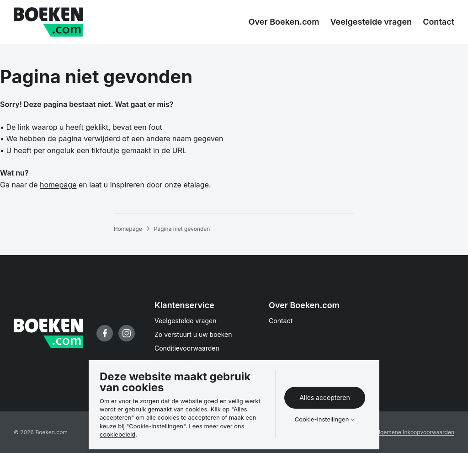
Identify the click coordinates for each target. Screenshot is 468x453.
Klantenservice (184, 305)
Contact (280, 321)
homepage (58, 184)
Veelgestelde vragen (185, 321)
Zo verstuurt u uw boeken (193, 334)
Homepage (128, 228)
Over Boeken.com (304, 305)
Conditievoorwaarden (186, 348)
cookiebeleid (117, 434)
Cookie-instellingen (322, 419)
